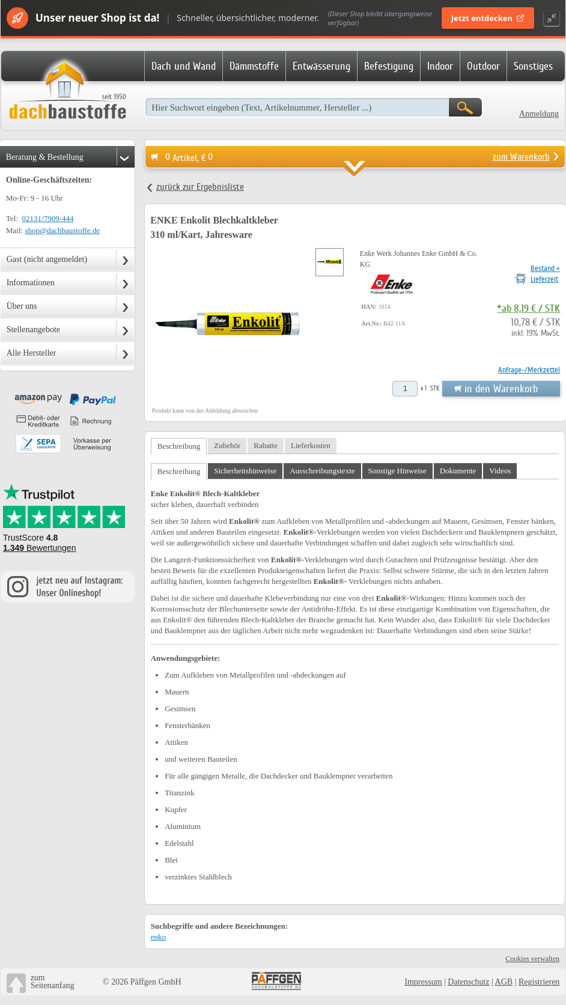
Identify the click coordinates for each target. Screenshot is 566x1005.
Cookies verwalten (532, 959)
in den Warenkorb (501, 389)
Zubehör (227, 445)
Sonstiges (533, 66)
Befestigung (388, 66)
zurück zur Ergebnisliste (200, 186)
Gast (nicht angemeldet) (47, 259)
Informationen (31, 282)
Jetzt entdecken (488, 18)
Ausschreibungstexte (322, 470)
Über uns (22, 306)
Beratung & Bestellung (45, 157)
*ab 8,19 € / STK (528, 308)
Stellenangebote (33, 329)
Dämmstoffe (254, 66)
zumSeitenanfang (53, 981)
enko (158, 936)
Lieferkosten (310, 445)
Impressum (423, 981)
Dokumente (458, 470)
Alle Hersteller (31, 352)
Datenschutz (468, 981)
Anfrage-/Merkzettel (529, 369)
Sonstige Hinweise (397, 470)
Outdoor (483, 66)
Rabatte (266, 445)
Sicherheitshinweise (245, 470)
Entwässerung (321, 66)
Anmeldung (539, 113)
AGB (504, 981)
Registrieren (539, 981)
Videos (500, 470)
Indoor (440, 66)
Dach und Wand (183, 66)
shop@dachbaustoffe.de (62, 230)
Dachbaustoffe (67, 91)
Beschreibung (178, 446)
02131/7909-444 (48, 218)
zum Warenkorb (521, 156)
